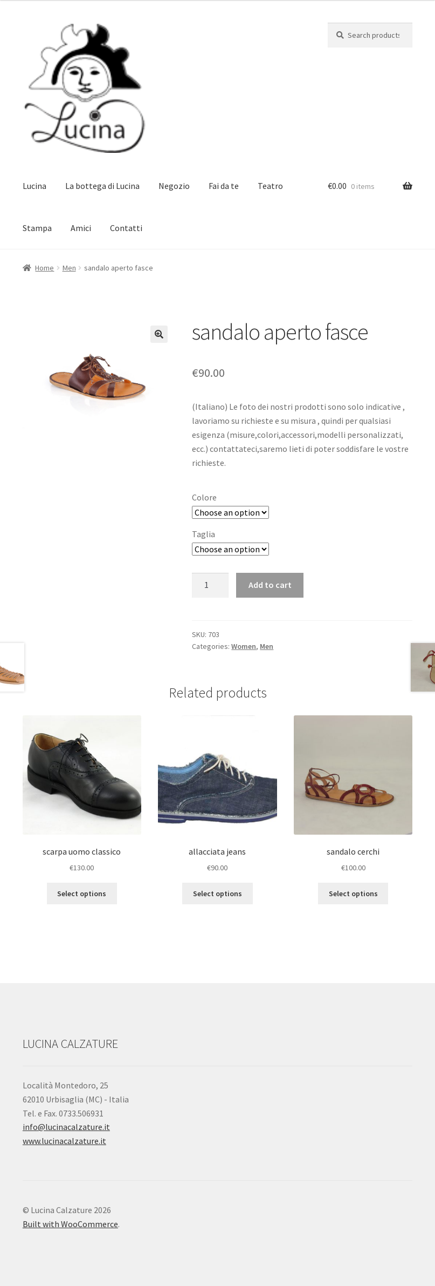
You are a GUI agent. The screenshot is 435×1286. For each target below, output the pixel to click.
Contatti (126, 227)
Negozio (174, 185)
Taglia (203, 534)
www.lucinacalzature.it (64, 1140)
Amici (81, 227)
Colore (204, 497)
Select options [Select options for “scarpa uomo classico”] (81, 893)
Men (69, 268)
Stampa (37, 227)
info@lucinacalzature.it (66, 1126)
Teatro (270, 185)
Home (44, 268)
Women (243, 646)
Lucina (34, 185)
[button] (159, 334)
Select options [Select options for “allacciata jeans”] (217, 893)
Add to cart (270, 584)
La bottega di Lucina (102, 185)
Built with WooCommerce (70, 1224)
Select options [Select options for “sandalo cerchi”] (353, 893)
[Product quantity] (210, 585)
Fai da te (224, 185)
